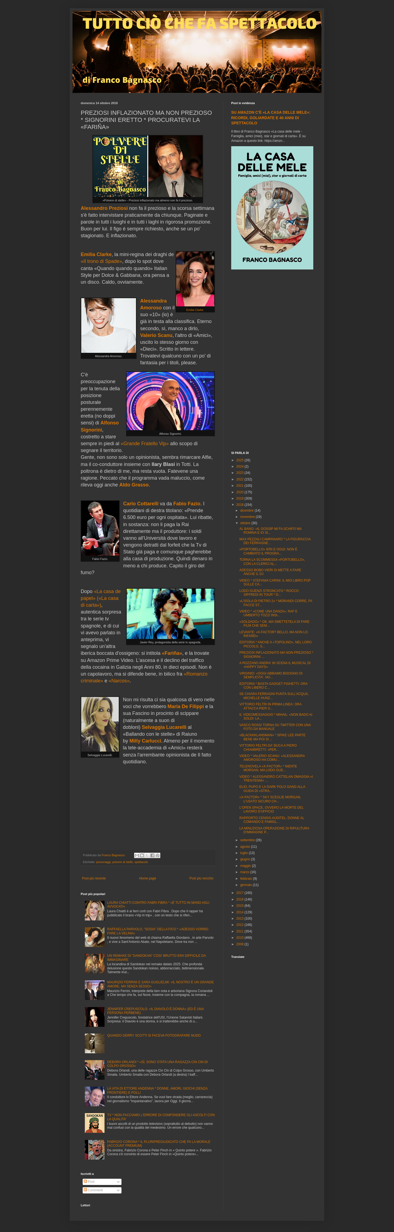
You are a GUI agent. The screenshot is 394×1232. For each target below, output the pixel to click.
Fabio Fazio (186, 503)
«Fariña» (172, 653)
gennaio (246, 885)
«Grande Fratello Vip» (145, 443)
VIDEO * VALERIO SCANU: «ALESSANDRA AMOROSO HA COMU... (272, 758)
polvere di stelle (122, 862)
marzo (245, 872)
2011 (240, 931)
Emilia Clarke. (195, 310)
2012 (240, 925)
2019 (240, 498)
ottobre (245, 523)
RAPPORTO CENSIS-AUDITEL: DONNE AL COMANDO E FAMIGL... (271, 820)
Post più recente (94, 878)
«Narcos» (119, 681)
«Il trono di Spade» (101, 261)
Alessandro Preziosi (104, 208)
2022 (240, 479)
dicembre (247, 510)
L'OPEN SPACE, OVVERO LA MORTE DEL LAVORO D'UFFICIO (271, 809)
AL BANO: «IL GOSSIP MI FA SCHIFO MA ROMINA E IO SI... (270, 531)
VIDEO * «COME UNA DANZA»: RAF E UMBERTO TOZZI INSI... (268, 613)
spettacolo (141, 862)
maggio (246, 866)
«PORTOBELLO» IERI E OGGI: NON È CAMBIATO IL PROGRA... (268, 551)
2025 (240, 460)
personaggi (103, 862)
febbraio (246, 879)
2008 (240, 944)
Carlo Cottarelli (140, 503)
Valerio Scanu (156, 335)
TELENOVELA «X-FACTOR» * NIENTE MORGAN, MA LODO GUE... (268, 768)
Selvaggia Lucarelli (164, 727)
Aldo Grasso (134, 485)
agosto (245, 847)
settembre (248, 840)
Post (89, 1182)
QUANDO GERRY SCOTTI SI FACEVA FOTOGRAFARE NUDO (154, 1035)
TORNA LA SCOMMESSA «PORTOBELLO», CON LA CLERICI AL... (272, 561)
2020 (240, 492)
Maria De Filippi (185, 706)
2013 (240, 918)
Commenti (93, 1190)
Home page (147, 878)
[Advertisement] (272, 361)
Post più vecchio (201, 878)
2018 (240, 505)
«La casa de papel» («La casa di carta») (101, 598)
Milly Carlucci (145, 741)
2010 (240, 938)
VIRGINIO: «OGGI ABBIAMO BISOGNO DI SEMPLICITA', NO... (271, 675)
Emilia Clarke (96, 254)
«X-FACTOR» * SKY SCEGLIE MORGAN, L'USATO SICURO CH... (270, 799)
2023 (240, 473)
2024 (240, 466)
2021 (240, 486)
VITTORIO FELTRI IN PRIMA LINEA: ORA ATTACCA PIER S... (270, 706)
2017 (240, 893)
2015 (240, 906)
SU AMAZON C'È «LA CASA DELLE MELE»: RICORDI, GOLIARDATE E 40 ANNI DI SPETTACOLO (270, 117)
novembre (248, 517)
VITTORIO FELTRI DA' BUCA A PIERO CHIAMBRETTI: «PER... (268, 747)
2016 (240, 899)
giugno (245, 859)
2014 (240, 912)
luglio (244, 853)
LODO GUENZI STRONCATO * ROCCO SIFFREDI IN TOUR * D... (269, 593)
